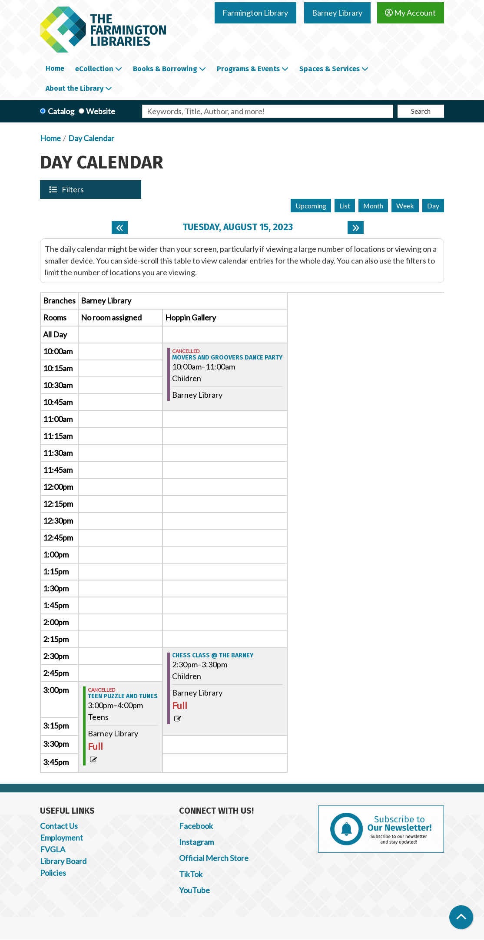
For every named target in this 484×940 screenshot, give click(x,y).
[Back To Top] (461, 917)
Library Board (63, 861)
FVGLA (52, 849)
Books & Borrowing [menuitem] (165, 69)
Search (421, 111)
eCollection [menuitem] (94, 69)
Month (373, 205)
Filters (73, 189)
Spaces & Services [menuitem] (329, 69)
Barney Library (337, 12)
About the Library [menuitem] (74, 88)
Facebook (196, 826)
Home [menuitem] (55, 68)
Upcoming (310, 205)
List (344, 205)
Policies (53, 872)
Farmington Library (255, 12)
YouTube (194, 890)
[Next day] (356, 227)
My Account (410, 12)
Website (100, 111)
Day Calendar (91, 138)
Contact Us (59, 826)
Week (405, 205)
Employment (61, 837)
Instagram (196, 842)
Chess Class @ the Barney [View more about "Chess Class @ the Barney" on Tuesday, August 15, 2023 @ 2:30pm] (212, 656)
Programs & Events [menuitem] (248, 69)
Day (433, 205)
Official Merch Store (214, 858)
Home (50, 138)
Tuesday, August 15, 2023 (237, 227)
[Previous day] (120, 227)
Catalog (61, 111)
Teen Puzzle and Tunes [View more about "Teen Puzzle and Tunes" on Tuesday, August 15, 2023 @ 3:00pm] (123, 696)
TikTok (190, 874)
